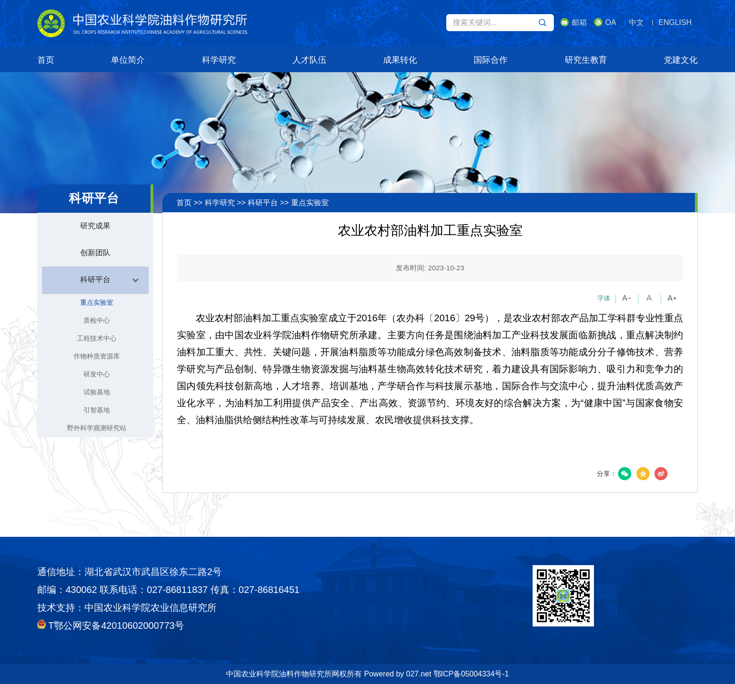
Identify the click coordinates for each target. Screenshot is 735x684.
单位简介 (128, 60)
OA (605, 22)
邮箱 (573, 22)
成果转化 (400, 60)
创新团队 (95, 253)
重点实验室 (96, 302)
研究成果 (95, 226)
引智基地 (97, 410)
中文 (636, 22)
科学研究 (219, 60)
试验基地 (97, 392)
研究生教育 (586, 60)
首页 (45, 60)
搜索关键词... (499, 22)
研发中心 (97, 374)
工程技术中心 (97, 338)
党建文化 (681, 60)
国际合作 (491, 60)
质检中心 (97, 320)
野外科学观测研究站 (96, 428)
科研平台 (263, 203)
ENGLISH (675, 22)
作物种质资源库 (97, 356)
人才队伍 (309, 60)
